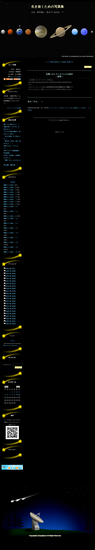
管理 (30, 110)
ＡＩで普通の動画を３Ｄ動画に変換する (59, 62)
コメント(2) (68, 108)
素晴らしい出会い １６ (82, 108)
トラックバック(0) (56, 108)
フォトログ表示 (14, 77)
